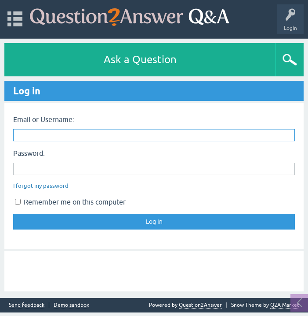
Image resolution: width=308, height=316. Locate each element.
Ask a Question (140, 59)
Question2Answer (200, 305)
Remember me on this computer (70, 202)
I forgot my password (41, 186)
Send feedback (26, 305)
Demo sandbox (71, 305)
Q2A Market (284, 305)
